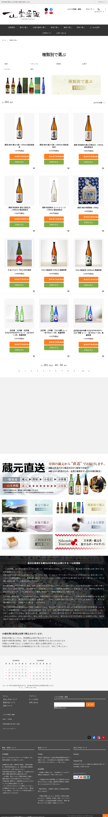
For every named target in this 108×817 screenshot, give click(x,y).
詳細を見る (19, 161)
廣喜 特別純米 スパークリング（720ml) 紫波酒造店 (54, 208)
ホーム (4, 40)
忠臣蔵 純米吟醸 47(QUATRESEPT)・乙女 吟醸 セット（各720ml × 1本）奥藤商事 (89, 332)
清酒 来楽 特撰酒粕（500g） (88, 207)
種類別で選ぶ (13, 40)
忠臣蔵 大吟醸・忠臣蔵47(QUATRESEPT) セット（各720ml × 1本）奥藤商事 (19, 332)
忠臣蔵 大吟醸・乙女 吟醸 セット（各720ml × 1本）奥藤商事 (54, 331)
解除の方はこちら (60, 707)
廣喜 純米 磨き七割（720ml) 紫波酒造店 (19, 145)
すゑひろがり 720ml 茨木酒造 (19, 269)
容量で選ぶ (81, 27)
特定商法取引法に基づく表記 (12, 719)
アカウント (101, 2)
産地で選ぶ (55, 27)
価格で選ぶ (68, 27)
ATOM (9, 716)
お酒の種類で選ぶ (39, 27)
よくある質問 (95, 27)
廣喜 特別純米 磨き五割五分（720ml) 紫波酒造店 (88, 145)
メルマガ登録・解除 (75, 9)
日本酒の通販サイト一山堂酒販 (22, 810)
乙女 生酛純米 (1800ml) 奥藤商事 (89, 269)
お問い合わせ (61, 33)
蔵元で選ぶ (24, 27)
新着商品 (11, 27)
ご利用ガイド (47, 33)
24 (83, 370)
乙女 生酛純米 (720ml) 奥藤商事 (53, 269)
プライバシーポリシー (10, 723)
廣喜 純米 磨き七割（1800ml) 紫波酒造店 (54, 145)
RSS (3, 716)
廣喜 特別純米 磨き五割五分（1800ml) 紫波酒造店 (19, 208)
